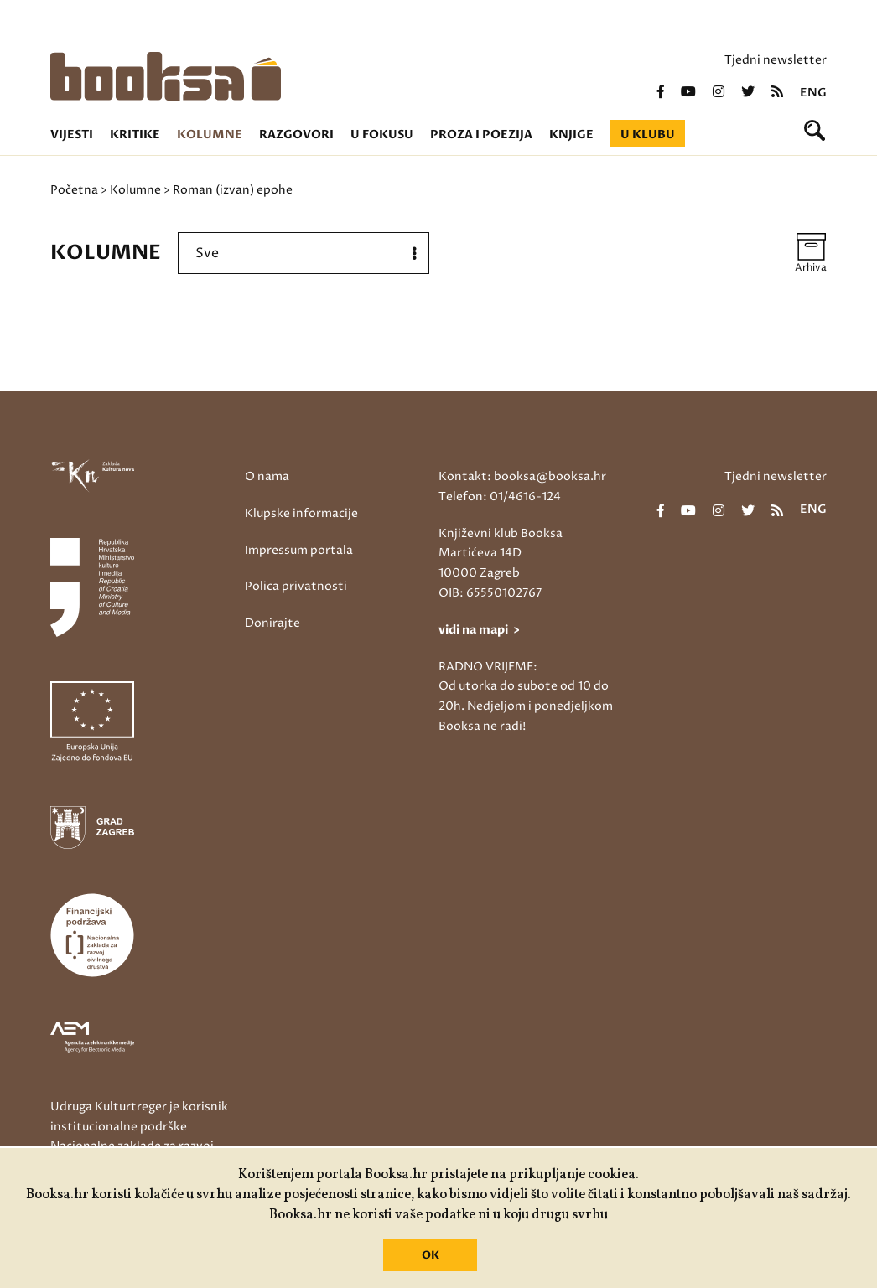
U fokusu (381, 134)
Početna (74, 190)
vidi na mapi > (479, 630)
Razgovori (296, 134)
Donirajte (272, 623)
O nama (267, 476)
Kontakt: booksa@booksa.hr (522, 476)
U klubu (647, 134)
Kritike (135, 134)
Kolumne (209, 134)
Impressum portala (299, 550)
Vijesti (71, 134)
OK (430, 1255)
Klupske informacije (301, 513)
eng (813, 93)
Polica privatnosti (296, 586)
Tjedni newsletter (775, 60)
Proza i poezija (481, 134)
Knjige (571, 134)
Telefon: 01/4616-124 (499, 496)
